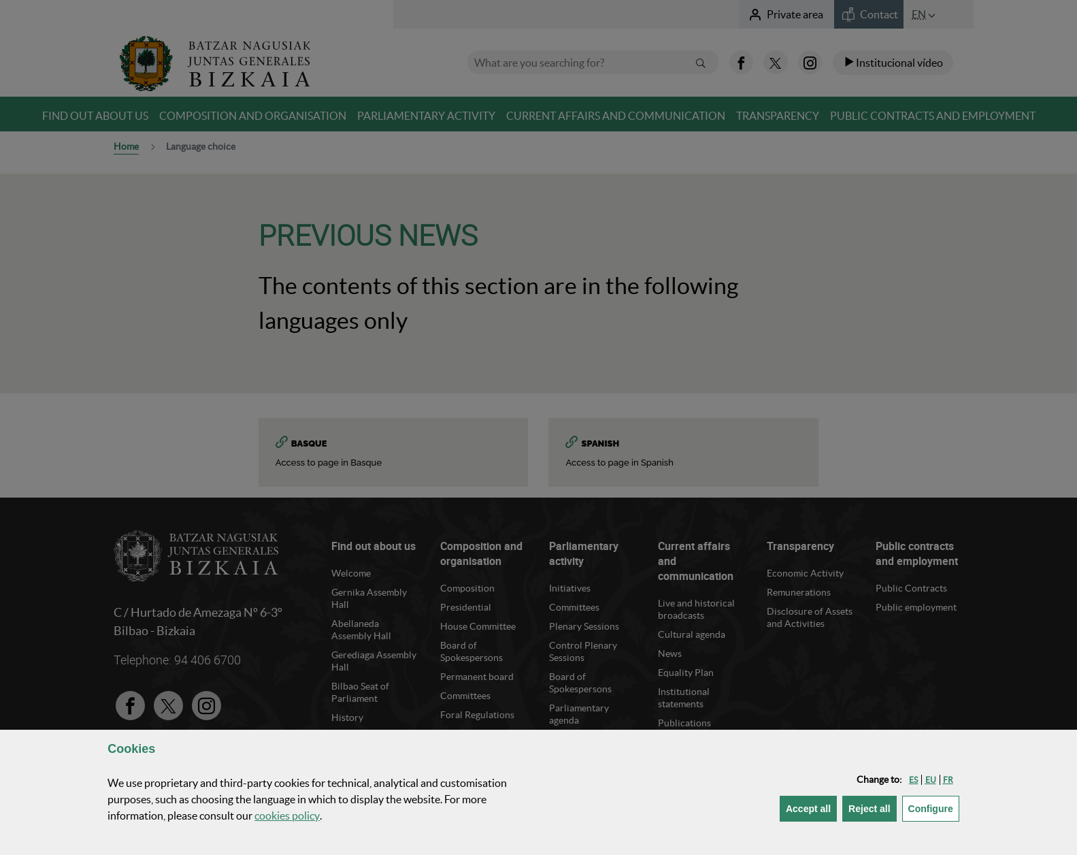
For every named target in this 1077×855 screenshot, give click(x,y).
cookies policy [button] (287, 815)
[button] (913, 779)
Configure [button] (933, 807)
